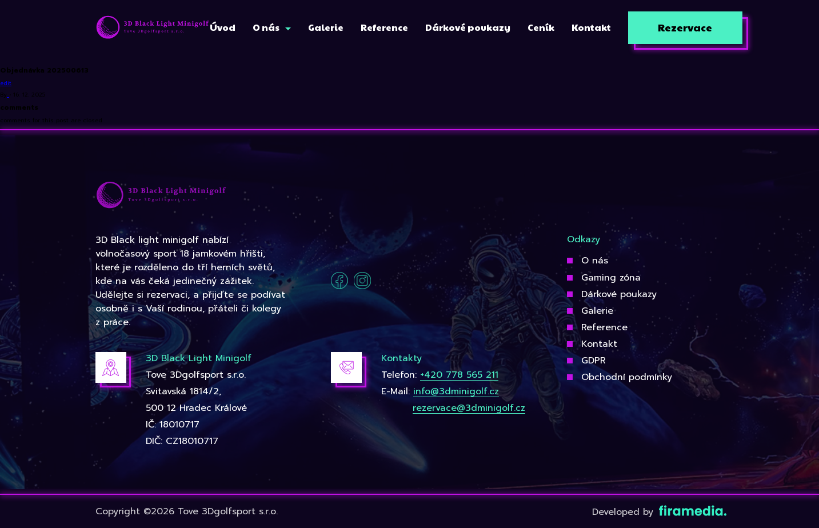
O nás (594, 260)
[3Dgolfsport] (152, 28)
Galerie (597, 311)
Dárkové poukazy (619, 294)
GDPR (593, 360)
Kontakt (599, 344)
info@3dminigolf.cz (456, 391)
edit (5, 83)
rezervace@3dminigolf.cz (469, 408)
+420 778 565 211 (459, 375)
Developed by (658, 512)
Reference (604, 327)
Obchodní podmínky (626, 377)
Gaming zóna (611, 277)
